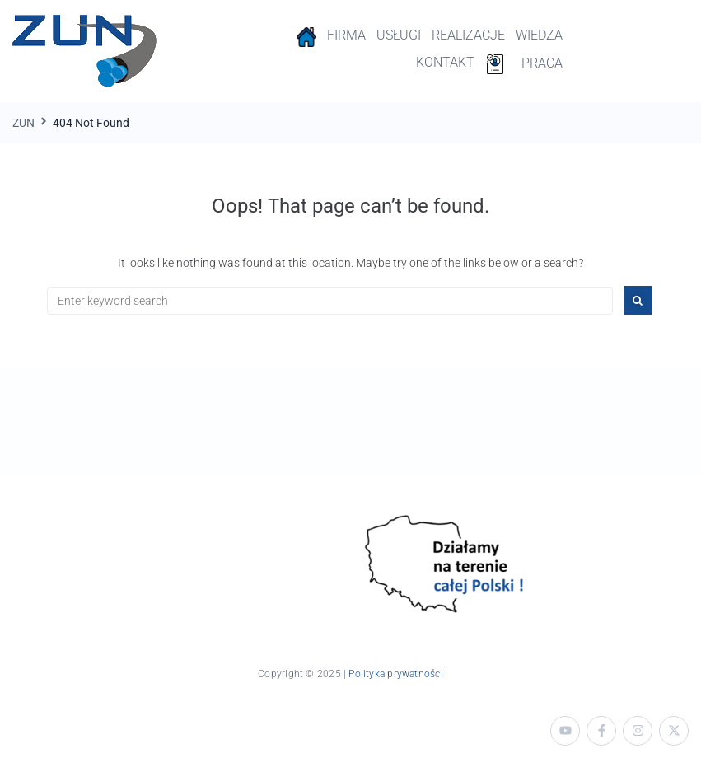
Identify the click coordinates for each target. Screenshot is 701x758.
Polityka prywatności (395, 674)
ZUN (23, 122)
